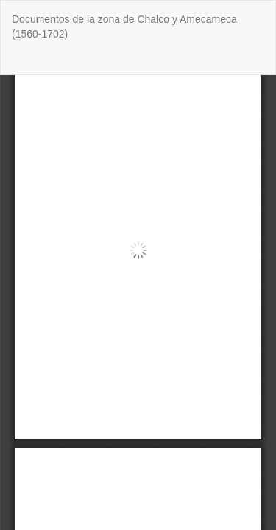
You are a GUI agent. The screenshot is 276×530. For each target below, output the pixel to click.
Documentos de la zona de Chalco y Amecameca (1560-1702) (124, 26)
